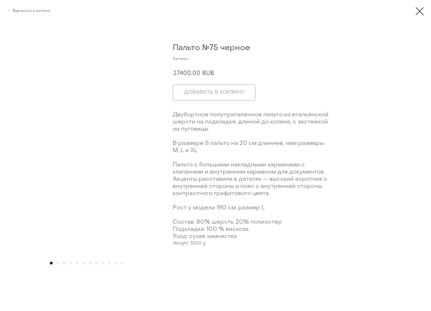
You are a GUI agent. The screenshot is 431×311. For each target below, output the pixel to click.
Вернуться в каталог (32, 10)
